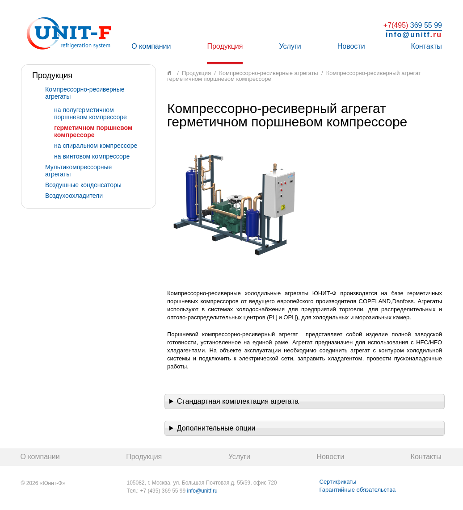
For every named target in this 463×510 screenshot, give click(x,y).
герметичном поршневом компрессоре (93, 131)
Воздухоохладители (74, 195)
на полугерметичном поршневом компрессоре (90, 113)
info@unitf (414, 34)
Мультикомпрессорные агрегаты (78, 170)
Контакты (426, 46)
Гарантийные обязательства (358, 490)
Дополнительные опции (216, 428)
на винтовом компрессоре (92, 156)
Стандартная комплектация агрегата (238, 401)
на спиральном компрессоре (95, 145)
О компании (151, 46)
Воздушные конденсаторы (83, 184)
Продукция (225, 46)
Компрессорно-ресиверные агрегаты (268, 73)
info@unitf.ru (202, 491)
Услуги (290, 46)
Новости (351, 46)
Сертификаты (338, 482)
